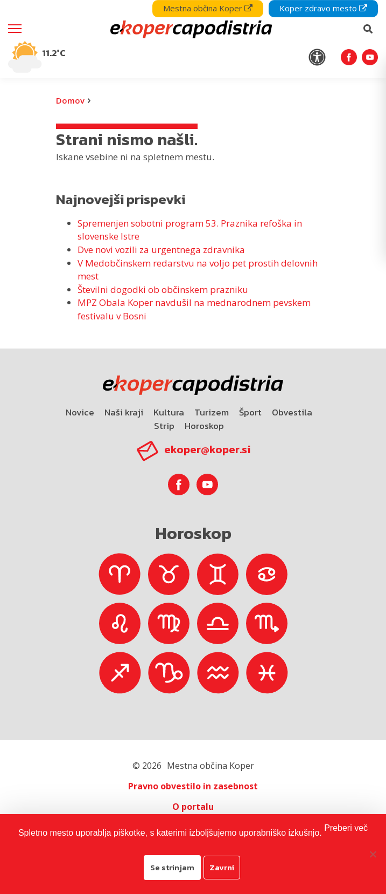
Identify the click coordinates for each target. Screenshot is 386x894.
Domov (70, 100)
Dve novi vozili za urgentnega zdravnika (161, 249)
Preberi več (346, 827)
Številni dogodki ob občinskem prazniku (163, 289)
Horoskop (204, 426)
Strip (164, 426)
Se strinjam (172, 867)
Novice (80, 412)
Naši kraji (123, 412)
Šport (250, 412)
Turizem (211, 412)
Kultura (168, 412)
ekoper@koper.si (207, 449)
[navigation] (193, 39)
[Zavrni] (372, 854)
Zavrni (221, 867)
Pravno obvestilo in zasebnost (193, 786)
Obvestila (292, 412)
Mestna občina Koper (207, 8)
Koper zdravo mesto (323, 8)
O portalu (193, 807)
